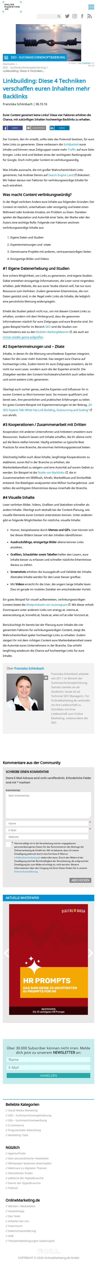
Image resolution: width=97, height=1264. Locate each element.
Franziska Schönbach (29, 668)
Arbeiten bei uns (18, 1221)
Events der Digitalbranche (24, 1183)
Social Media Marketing (23, 1110)
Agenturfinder (17, 1153)
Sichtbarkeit (71, 144)
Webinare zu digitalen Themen (27, 1168)
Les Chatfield (84, 63)
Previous (8, 953)
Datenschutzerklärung (25, 871)
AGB (10, 1236)
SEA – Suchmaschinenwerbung (27, 1120)
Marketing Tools (18, 1135)
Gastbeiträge (16, 1211)
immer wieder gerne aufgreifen (23, 337)
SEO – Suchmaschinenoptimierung (29, 1115)
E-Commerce (16, 1125)
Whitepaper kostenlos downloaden (29, 1163)
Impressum (15, 1226)
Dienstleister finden (20, 1173)
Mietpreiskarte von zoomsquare (46, 604)
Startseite (9, 64)
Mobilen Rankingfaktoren (52, 332)
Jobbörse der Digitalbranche (25, 1178)
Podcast (13, 1188)
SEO (48, 327)
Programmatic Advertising (24, 1130)
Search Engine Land (60, 175)
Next (88, 953)
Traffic (72, 149)
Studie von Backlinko (51, 472)
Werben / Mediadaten (21, 1206)
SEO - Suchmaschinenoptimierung (24, 67)
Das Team (14, 1216)
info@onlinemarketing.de (27, 857)
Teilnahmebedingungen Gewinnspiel (31, 1241)
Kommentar (13, 790)
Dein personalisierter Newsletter (28, 1158)
